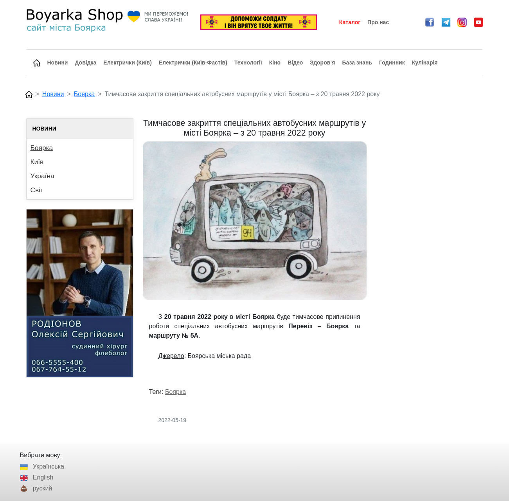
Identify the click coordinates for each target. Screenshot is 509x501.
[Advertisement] (429, 235)
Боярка (84, 94)
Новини (53, 94)
